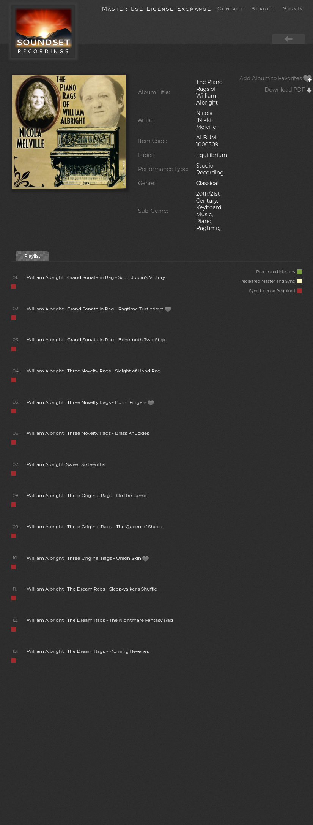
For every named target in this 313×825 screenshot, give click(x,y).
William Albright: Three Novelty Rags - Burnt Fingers (90, 402)
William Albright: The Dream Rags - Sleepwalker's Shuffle (92, 589)
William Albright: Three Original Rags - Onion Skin (88, 558)
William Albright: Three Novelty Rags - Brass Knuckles (88, 433)
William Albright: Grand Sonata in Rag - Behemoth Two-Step (96, 339)
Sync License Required (275, 290)
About (200, 8)
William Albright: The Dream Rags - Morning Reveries (88, 651)
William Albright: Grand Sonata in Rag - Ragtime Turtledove (99, 309)
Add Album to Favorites (275, 78)
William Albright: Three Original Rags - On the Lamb (86, 495)
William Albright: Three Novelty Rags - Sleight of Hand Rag (93, 371)
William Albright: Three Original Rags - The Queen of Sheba (94, 526)
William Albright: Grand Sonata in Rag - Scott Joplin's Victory (96, 277)
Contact (230, 8)
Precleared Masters (279, 271)
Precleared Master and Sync (270, 281)
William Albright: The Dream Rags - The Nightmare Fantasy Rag (100, 620)
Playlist (32, 256)
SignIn (293, 8)
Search (263, 8)
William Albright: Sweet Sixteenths (66, 464)
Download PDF (289, 89)
